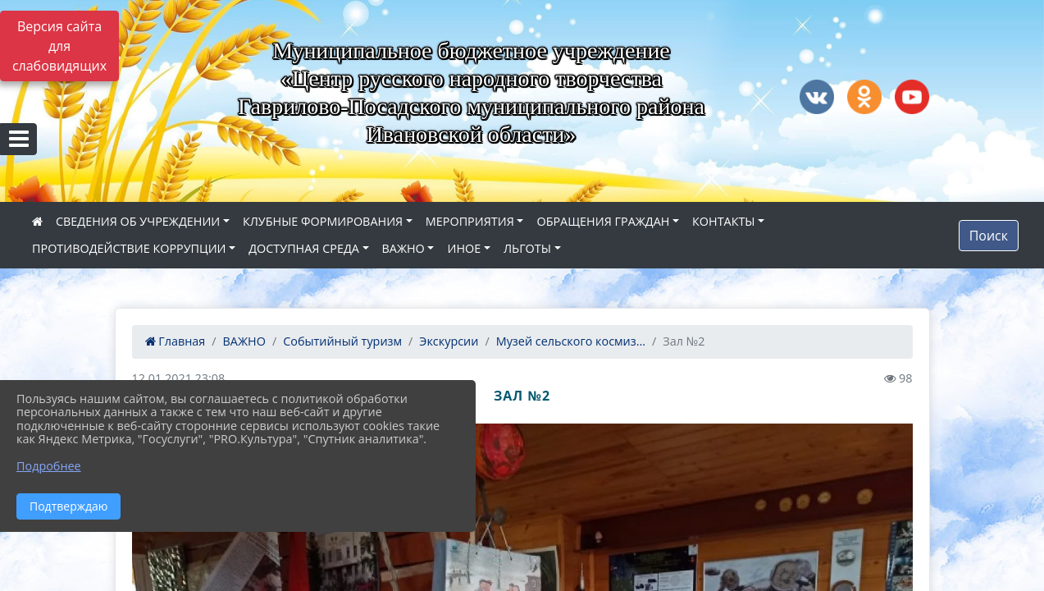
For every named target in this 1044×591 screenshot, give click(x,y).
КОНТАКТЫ (723, 221)
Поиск (988, 236)
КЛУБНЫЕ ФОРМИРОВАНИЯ (323, 221)
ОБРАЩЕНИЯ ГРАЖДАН (602, 221)
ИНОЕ (464, 248)
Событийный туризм (342, 341)
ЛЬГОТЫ (527, 248)
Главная (175, 341)
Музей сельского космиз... (570, 341)
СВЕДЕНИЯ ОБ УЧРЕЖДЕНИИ (138, 221)
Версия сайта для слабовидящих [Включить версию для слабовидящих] (59, 46)
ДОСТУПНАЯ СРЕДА (303, 248)
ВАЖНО (403, 248)
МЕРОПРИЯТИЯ (470, 221)
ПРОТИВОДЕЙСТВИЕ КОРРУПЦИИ (129, 248)
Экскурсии (448, 341)
